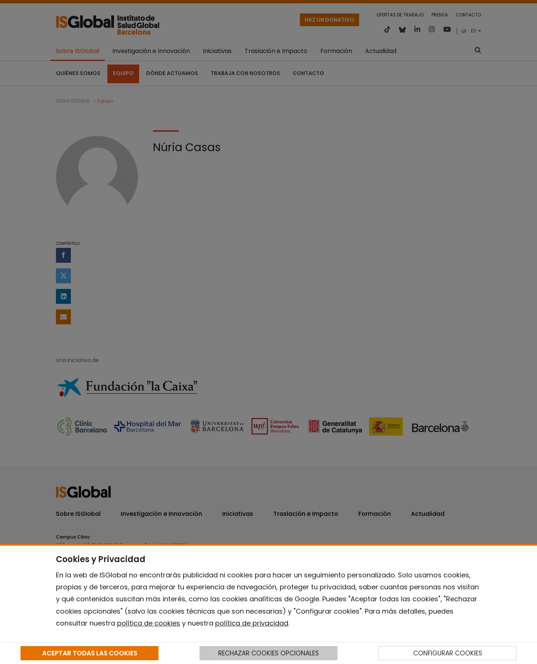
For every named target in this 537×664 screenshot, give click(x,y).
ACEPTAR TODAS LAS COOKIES (89, 653)
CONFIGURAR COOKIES (447, 653)
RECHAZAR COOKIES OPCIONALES (268, 653)
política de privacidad (251, 623)
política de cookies (148, 623)
